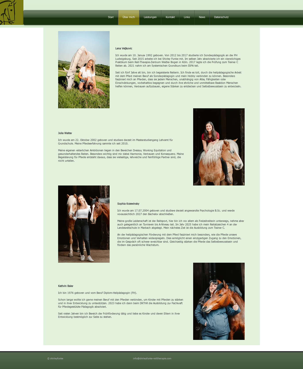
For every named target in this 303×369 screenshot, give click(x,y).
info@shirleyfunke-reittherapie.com (152, 358)
